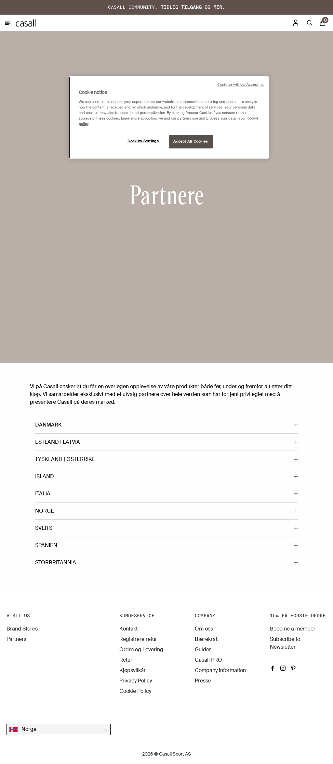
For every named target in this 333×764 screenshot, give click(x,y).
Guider (203, 649)
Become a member (292, 628)
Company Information (220, 670)
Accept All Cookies (190, 141)
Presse (203, 680)
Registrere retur (138, 639)
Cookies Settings (143, 141)
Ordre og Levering (141, 649)
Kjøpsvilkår (132, 670)
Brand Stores (22, 628)
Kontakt (128, 628)
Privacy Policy (135, 680)
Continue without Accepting (240, 85)
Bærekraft (207, 639)
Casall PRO (208, 659)
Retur (125, 659)
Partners (16, 639)
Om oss (204, 628)
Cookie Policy (135, 691)
